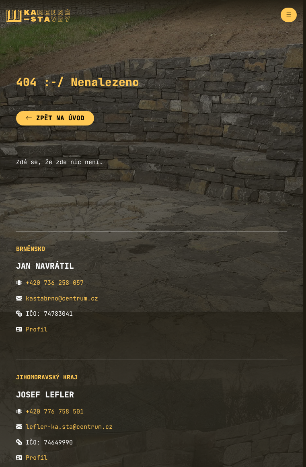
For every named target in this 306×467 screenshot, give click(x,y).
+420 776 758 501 (55, 411)
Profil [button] (36, 329)
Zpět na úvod (55, 118)
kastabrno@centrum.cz (62, 298)
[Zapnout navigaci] (289, 15)
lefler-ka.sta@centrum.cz (69, 427)
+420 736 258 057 (55, 283)
